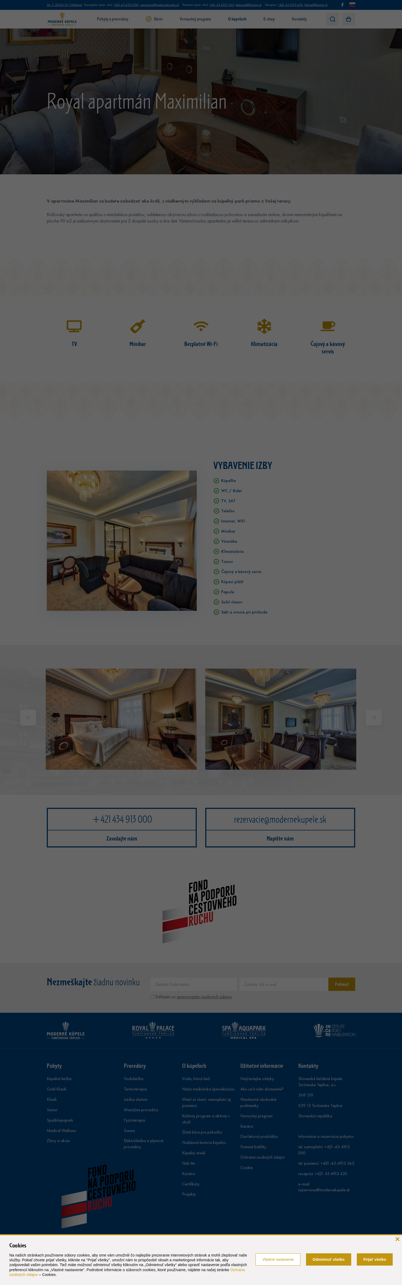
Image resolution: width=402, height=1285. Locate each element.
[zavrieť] (397, 1239)
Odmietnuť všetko (329, 1259)
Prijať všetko (374, 1259)
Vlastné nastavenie (278, 1259)
